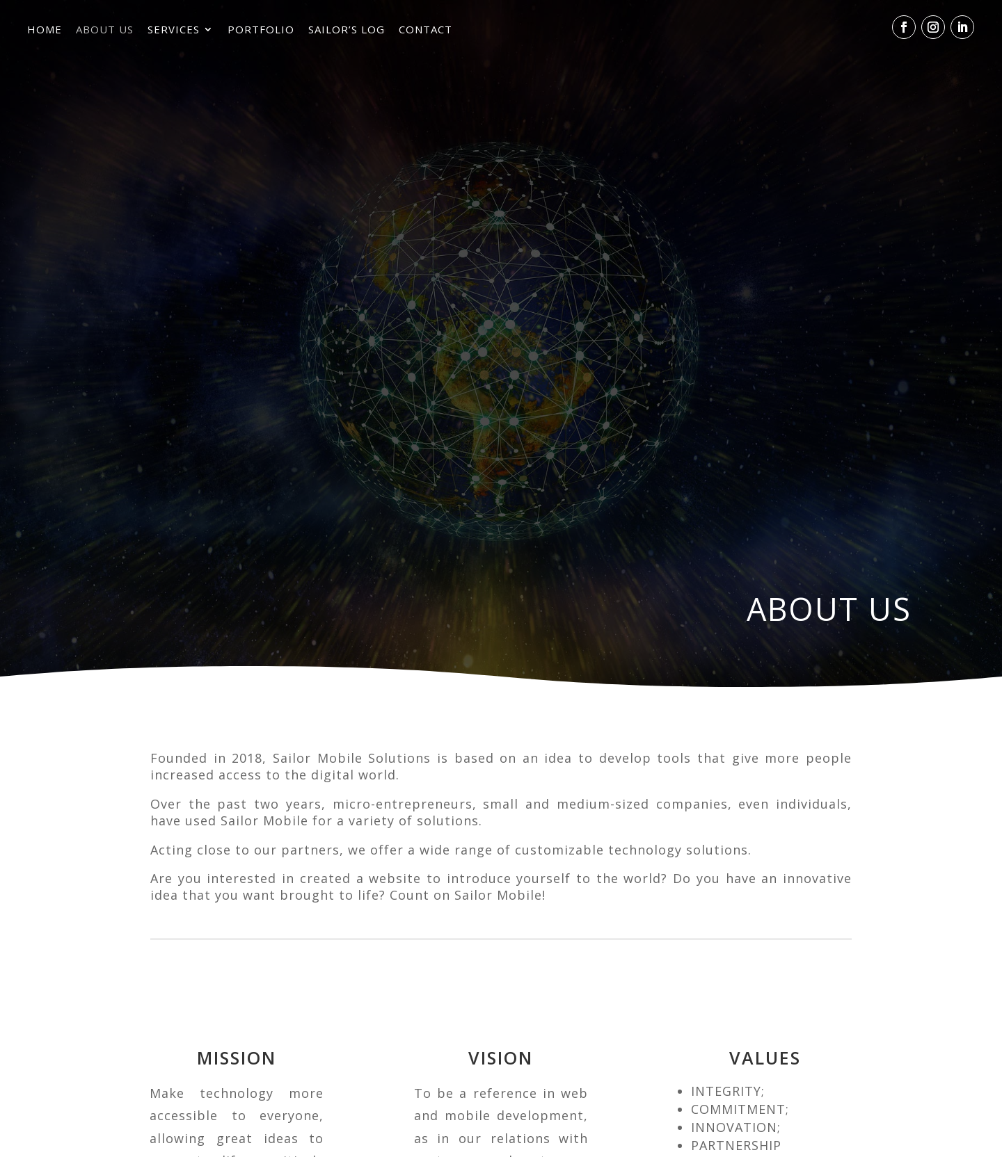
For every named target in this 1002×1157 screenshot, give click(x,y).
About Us (105, 31)
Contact (425, 31)
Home (44, 31)
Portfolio (261, 31)
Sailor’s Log (346, 31)
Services (174, 31)
